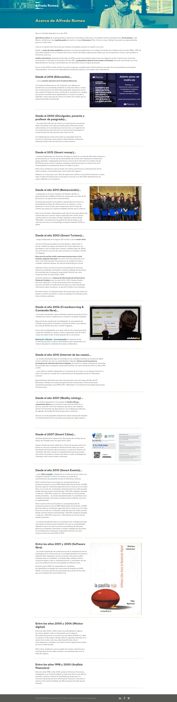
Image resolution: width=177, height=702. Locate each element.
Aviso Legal (91, 698)
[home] (46, 5)
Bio (106, 6)
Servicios (115, 6)
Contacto (135, 6)
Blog (125, 6)
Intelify (50, 474)
